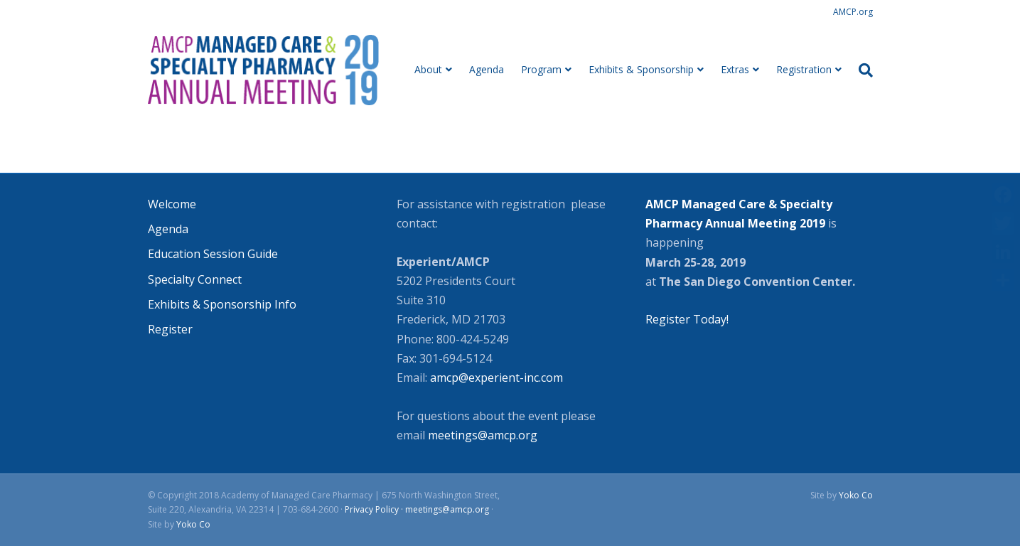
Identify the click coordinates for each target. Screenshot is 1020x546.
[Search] (861, 70)
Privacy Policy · (375, 509)
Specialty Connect (195, 279)
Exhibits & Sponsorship (641, 69)
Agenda (486, 69)
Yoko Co (193, 524)
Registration (804, 69)
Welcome (172, 204)
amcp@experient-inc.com (495, 377)
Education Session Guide (213, 254)
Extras (735, 69)
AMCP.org (853, 12)
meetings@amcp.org (482, 435)
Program (541, 69)
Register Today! (687, 319)
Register (170, 329)
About (428, 69)
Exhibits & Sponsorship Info (222, 304)
